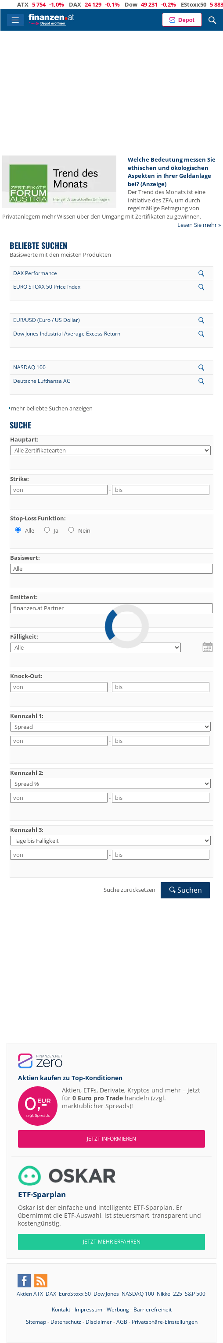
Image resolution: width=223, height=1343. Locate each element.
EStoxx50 (203, 4)
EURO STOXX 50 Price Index (46, 286)
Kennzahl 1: (26, 716)
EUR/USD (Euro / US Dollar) (46, 320)
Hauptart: (24, 439)
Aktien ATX (30, 1293)
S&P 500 (195, 1293)
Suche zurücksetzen (129, 890)
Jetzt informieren (111, 1138)
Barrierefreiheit (152, 1309)
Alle (24, 530)
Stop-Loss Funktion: (38, 518)
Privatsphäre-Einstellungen (165, 1321)
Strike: (19, 479)
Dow (140, 4)
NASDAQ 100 (29, 367)
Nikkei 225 (169, 1293)
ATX (32, 4)
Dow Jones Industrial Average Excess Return (66, 333)
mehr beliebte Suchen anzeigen (52, 408)
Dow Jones (106, 1293)
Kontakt (61, 1309)
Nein (78, 530)
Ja (50, 530)
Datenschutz (65, 1321)
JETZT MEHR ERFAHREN (111, 1241)
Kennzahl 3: (26, 830)
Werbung (118, 1309)
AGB (121, 1321)
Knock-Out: (26, 676)
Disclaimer (99, 1321)
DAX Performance (35, 273)
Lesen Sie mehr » (199, 225)
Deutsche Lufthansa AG (42, 381)
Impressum (88, 1309)
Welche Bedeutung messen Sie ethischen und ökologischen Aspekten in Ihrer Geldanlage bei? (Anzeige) (172, 172)
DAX (84, 4)
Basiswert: (25, 558)
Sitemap (36, 1321)
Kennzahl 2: (26, 773)
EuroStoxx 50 (75, 1293)
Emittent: (24, 597)
